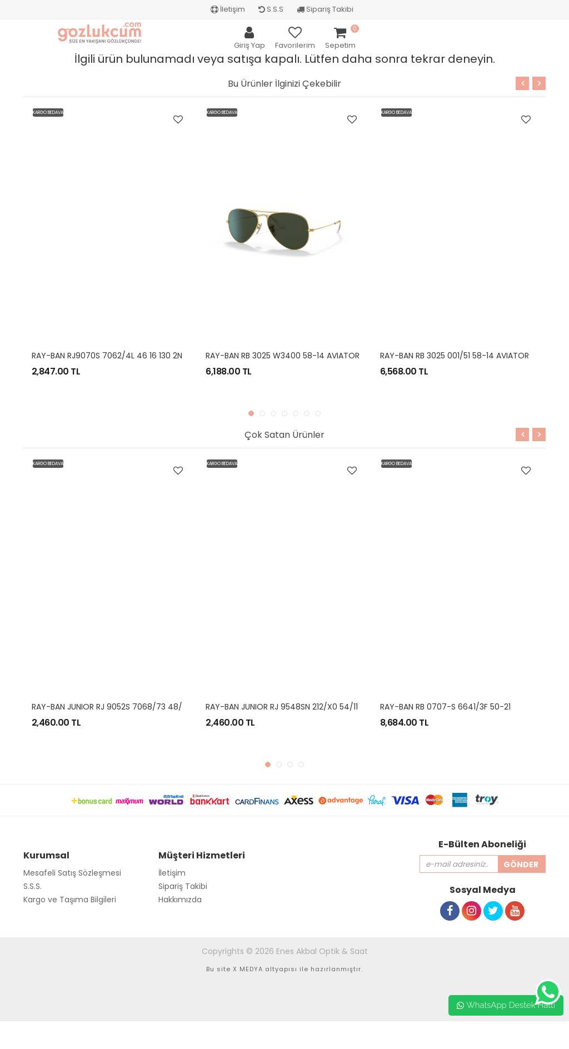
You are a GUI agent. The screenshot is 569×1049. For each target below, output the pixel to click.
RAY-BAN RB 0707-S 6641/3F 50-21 (445, 706)
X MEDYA (248, 969)
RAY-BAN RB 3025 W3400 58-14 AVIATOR (283, 355)
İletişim (228, 9)
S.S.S (270, 9)
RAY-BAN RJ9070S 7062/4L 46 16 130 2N (107, 355)
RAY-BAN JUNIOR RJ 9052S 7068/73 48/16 (110, 706)
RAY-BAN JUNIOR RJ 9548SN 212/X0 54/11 (282, 706)
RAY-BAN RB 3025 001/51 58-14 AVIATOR (454, 355)
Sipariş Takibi (325, 9)
